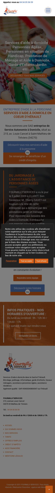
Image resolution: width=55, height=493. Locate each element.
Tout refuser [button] (41, 261)
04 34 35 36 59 (26, 2)
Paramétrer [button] (11, 261)
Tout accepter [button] (26, 261)
